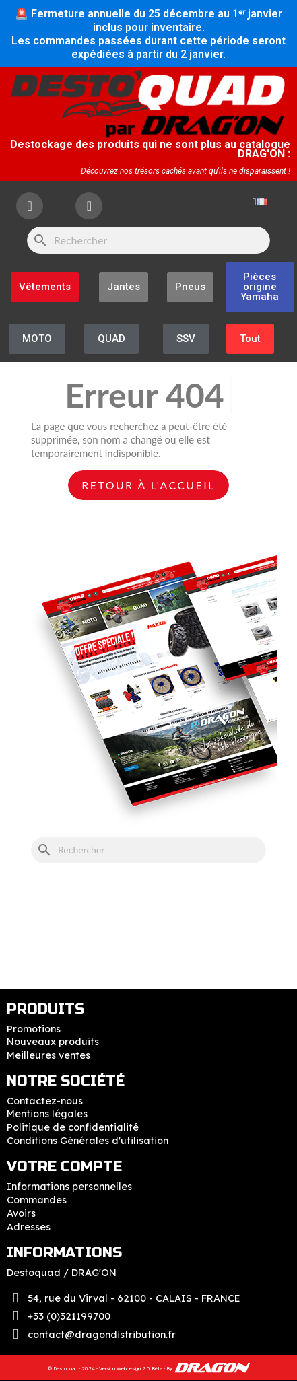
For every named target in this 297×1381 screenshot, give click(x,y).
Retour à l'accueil (148, 485)
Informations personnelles (69, 1186)
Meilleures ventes (48, 1055)
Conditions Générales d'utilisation (87, 1141)
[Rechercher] (148, 240)
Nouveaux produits (53, 1042)
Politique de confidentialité (73, 1127)
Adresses (29, 1227)
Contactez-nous (45, 1101)
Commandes (37, 1200)
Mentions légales (47, 1114)
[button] (260, 287)
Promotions (34, 1029)
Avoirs (21, 1213)
